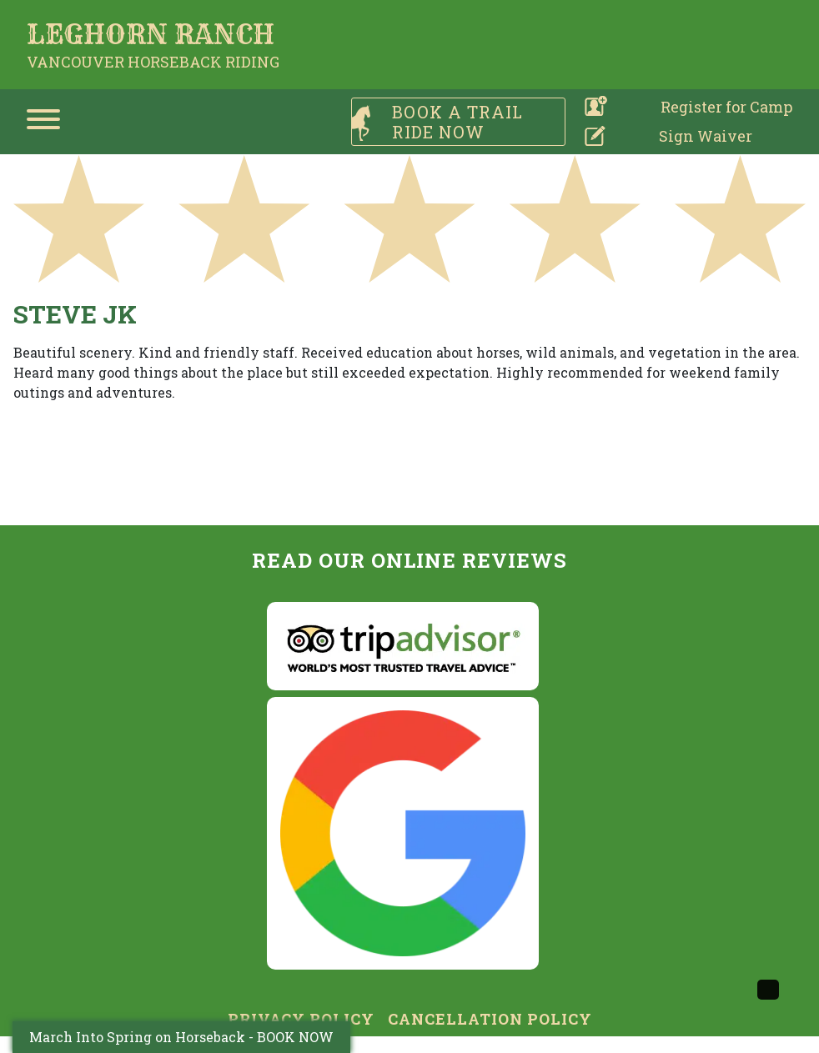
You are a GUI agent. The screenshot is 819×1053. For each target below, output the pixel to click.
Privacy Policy (301, 1019)
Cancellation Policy (490, 1019)
